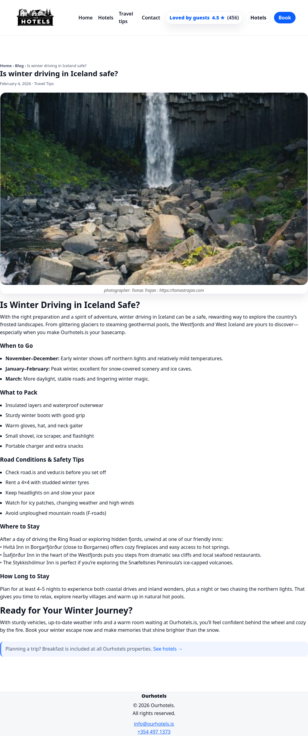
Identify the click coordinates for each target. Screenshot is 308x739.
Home (86, 17)
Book (285, 17)
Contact (151, 17)
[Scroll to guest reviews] (204, 18)
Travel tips (126, 17)
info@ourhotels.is (154, 723)
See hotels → (168, 648)
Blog (19, 65)
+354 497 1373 (154, 731)
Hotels (105, 17)
